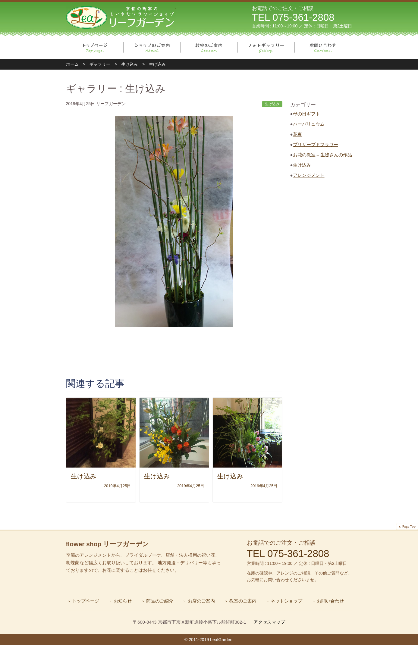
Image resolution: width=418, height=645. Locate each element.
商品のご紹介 (159, 600)
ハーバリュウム (309, 124)
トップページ (95, 47)
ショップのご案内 (152, 47)
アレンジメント (309, 175)
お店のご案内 (201, 600)
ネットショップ (286, 600)
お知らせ (123, 600)
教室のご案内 (209, 47)
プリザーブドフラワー (315, 144)
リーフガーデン (121, 17)
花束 (297, 134)
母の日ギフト (306, 113)
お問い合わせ (323, 47)
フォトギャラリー (266, 47)
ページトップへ (407, 527)
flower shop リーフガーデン (107, 543)
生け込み (302, 165)
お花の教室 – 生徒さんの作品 (322, 154)
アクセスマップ (269, 622)
